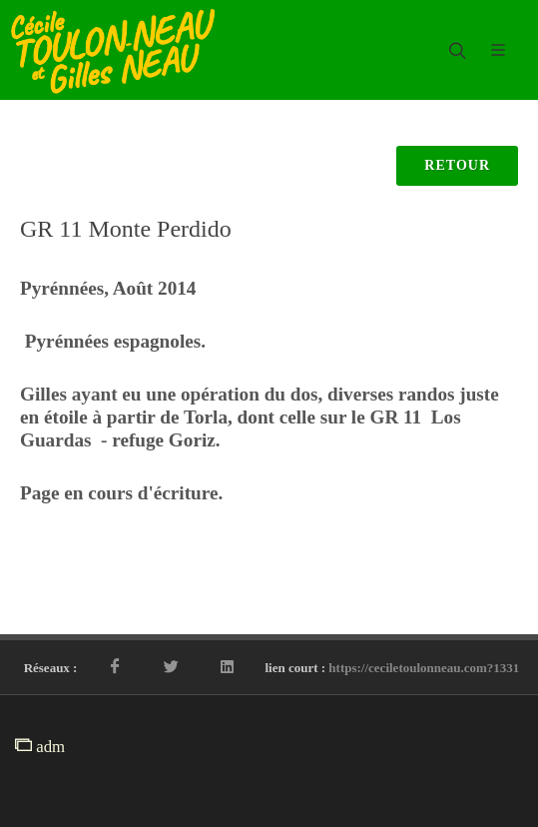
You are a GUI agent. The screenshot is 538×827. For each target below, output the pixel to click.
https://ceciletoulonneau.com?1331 (423, 667)
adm (40, 746)
